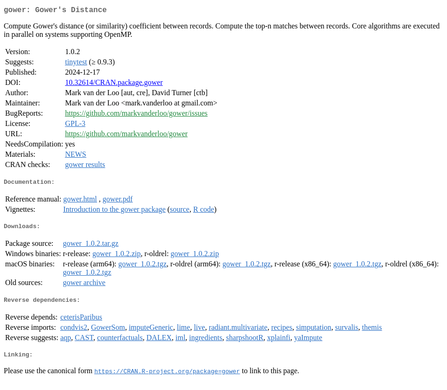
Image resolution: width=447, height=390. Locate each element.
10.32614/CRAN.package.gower (113, 84)
